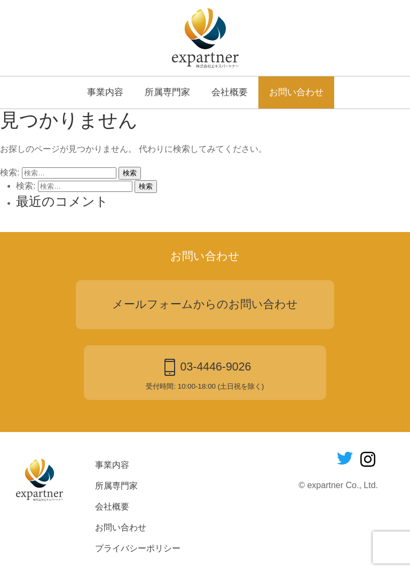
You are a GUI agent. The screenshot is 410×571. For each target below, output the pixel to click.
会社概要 (229, 92)
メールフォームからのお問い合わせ (205, 304)
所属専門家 (167, 92)
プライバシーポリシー (137, 548)
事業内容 (105, 92)
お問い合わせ (296, 92)
